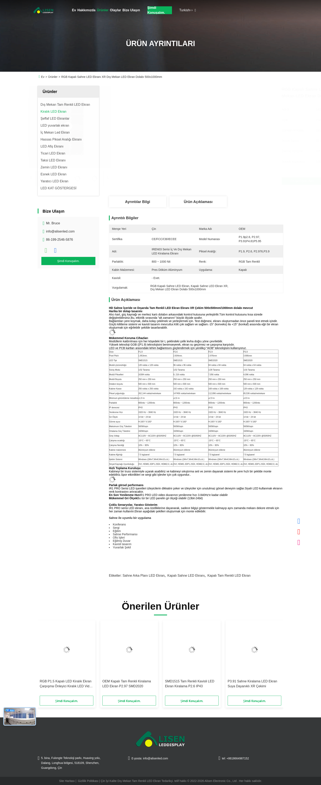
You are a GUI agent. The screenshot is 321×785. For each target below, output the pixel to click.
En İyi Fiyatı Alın (219, 181)
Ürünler (103, 10)
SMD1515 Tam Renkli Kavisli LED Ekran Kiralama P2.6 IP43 (189, 684)
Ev (74, 10)
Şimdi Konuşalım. (156, 10)
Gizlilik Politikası (88, 781)
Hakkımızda (86, 10)
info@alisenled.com (60, 231)
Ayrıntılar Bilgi (137, 202)
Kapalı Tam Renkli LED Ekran (228, 575)
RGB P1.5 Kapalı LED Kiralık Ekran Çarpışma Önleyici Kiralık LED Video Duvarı (66, 684)
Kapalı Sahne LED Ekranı (186, 575)
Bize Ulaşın (131, 10)
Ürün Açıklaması (198, 202)
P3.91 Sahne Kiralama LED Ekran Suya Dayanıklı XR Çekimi (252, 684)
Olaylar (115, 10)
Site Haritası (67, 781)
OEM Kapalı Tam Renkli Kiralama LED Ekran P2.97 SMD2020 (126, 684)
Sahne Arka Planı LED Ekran (144, 575)
